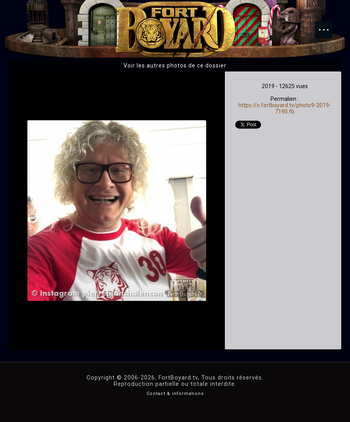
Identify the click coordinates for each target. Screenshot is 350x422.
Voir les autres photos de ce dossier (175, 65)
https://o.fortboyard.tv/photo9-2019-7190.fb (284, 108)
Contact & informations (175, 393)
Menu (328, 26)
